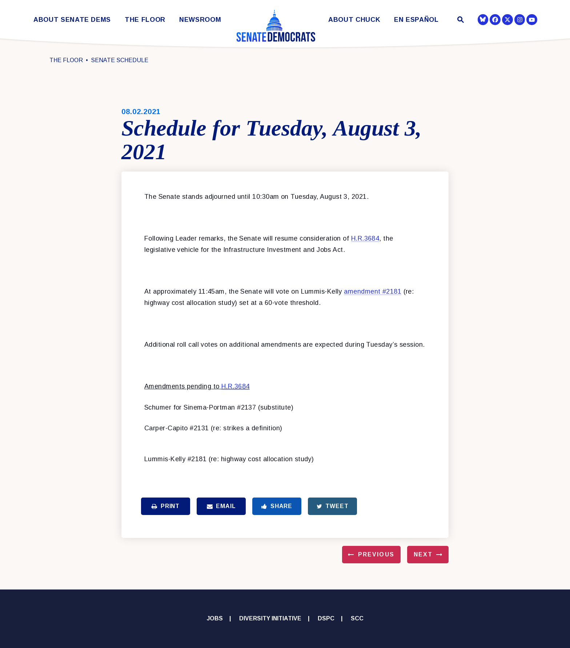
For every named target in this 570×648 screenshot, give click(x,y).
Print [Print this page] (166, 506)
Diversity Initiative (270, 618)
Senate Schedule (119, 60)
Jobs (215, 618)
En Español (416, 19)
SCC (357, 618)
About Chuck (354, 19)
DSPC (326, 618)
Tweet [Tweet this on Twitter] (333, 506)
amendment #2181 (372, 291)
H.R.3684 (365, 238)
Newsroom (200, 19)
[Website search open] (460, 20)
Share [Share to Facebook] (276, 506)
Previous (376, 554)
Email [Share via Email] (221, 506)
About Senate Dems (72, 19)
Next (423, 554)
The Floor (145, 19)
